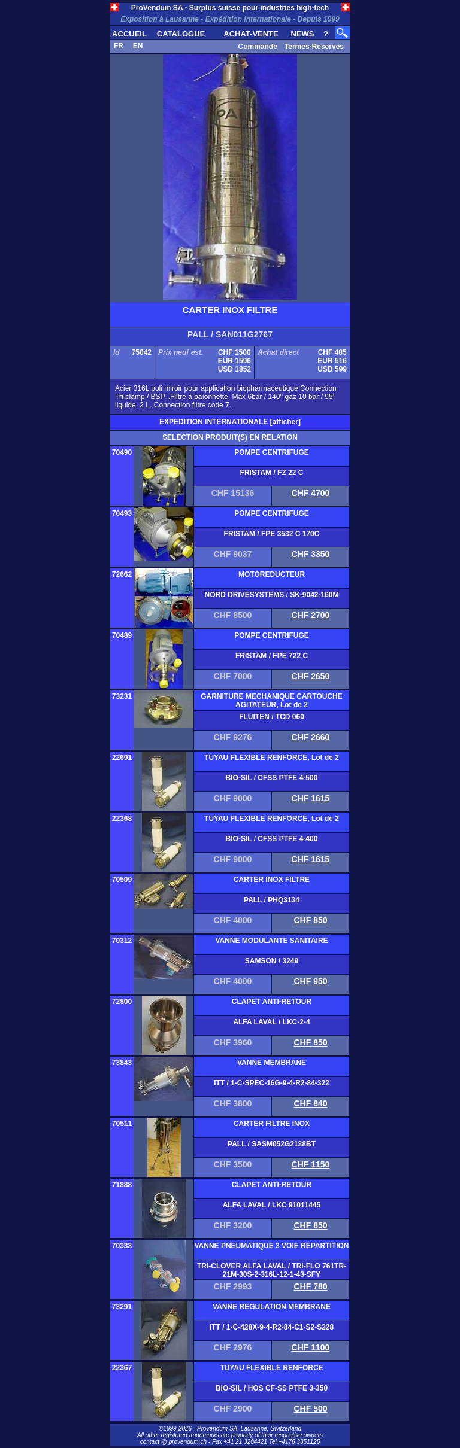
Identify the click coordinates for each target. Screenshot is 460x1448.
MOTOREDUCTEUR (271, 574)
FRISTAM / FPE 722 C (271, 656)
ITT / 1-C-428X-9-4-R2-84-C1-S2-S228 (272, 1327)
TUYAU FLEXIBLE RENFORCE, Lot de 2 (271, 757)
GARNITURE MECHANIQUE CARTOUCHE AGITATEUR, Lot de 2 (271, 700)
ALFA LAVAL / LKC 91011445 (272, 1205)
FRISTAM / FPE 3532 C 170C (272, 534)
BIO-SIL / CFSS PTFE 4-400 (272, 839)
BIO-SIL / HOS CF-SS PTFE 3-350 (272, 1388)
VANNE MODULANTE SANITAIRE (271, 940)
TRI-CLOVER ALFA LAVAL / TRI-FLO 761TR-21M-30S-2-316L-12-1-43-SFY (271, 1270)
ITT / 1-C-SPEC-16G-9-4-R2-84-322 (271, 1083)
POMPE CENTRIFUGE (271, 452)
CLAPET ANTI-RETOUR (271, 1001)
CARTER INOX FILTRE (272, 879)
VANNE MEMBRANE (271, 1062)
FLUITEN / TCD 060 (271, 717)
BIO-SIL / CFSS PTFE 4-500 (272, 778)
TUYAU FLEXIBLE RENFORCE (271, 1368)
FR (118, 46)
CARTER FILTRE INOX (272, 1124)
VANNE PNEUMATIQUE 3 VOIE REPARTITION (271, 1246)
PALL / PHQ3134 (271, 900)
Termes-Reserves (314, 46)
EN (138, 46)
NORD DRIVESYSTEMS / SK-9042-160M (271, 595)
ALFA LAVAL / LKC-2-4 (271, 1022)
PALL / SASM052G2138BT (272, 1144)
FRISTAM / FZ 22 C (272, 473)
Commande (257, 46)
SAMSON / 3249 (271, 961)
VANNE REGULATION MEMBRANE (272, 1307)
